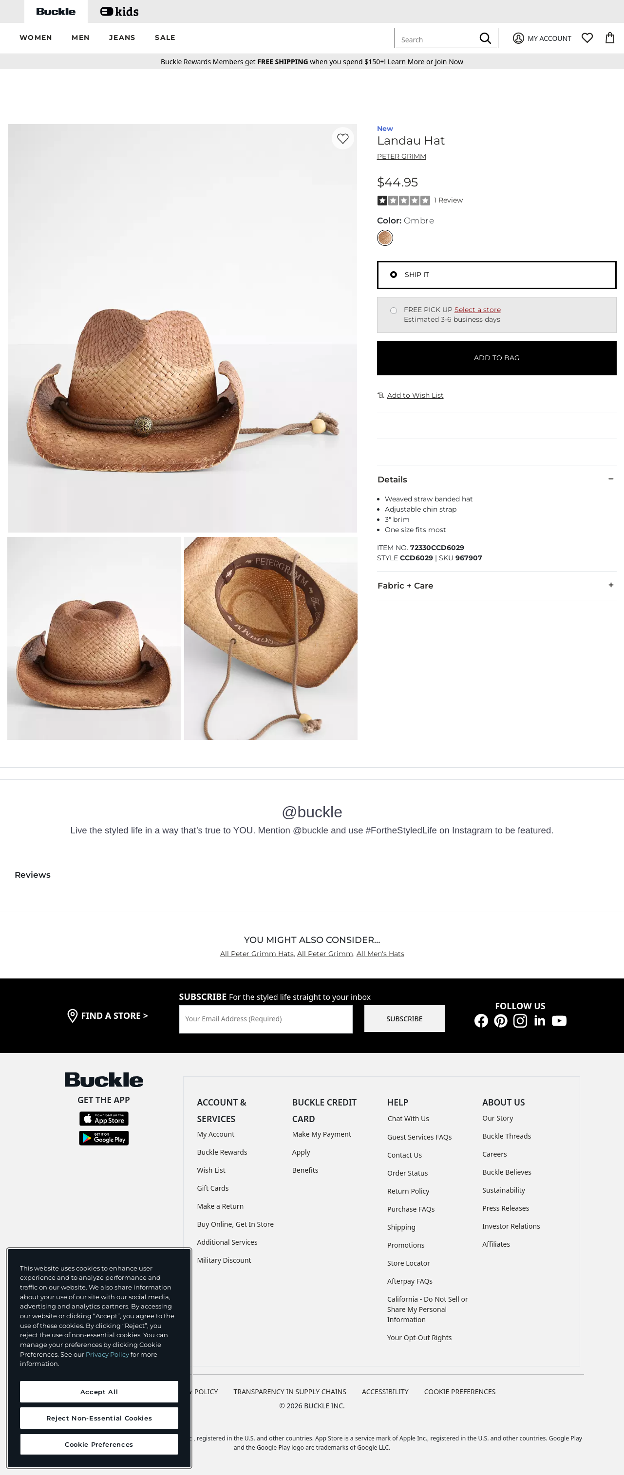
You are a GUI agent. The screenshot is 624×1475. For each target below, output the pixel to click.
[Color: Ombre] (385, 237)
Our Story (497, 1118)
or (411, 61)
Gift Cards (213, 1188)
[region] (99, 1358)
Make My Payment (321, 1134)
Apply (301, 1152)
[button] (36, 38)
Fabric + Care (497, 585)
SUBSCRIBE (405, 1018)
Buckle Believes (506, 1172)
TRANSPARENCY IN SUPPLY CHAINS (289, 1391)
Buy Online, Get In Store (235, 1224)
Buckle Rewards (222, 1152)
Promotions (406, 1245)
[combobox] (436, 38)
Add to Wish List (411, 395)
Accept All (99, 1392)
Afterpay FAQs (410, 1281)
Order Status (407, 1173)
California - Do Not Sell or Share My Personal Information (427, 1309)
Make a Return (220, 1206)
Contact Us (404, 1155)
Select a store (477, 309)
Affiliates (496, 1244)
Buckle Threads (506, 1136)
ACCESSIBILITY (385, 1391)
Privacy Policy (107, 1354)
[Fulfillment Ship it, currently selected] (393, 274)
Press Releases (505, 1208)
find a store (115, 1015)
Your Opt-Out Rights (419, 1337)
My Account (216, 1134)
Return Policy (408, 1191)
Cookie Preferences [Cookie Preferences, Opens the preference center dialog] (99, 1444)
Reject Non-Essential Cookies (99, 1418)
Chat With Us (408, 1118)
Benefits (305, 1170)
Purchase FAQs (411, 1209)
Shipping (401, 1227)
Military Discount (224, 1260)
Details (497, 479)
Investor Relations (511, 1226)
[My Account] (541, 38)
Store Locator (408, 1263)
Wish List (211, 1170)
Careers (494, 1154)
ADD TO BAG (497, 357)
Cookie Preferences (460, 1391)
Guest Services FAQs (419, 1137)
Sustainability (503, 1190)
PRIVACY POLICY (192, 1391)
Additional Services (227, 1242)
